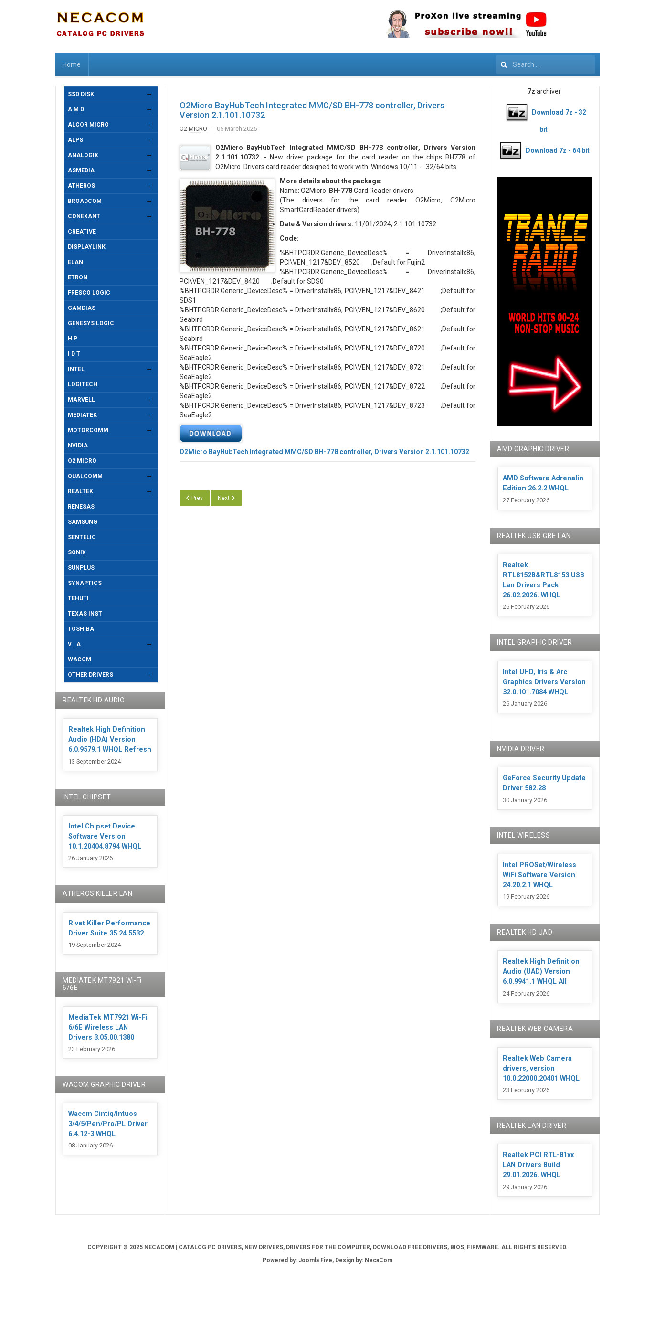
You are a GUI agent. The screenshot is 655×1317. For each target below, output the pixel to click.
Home (72, 64)
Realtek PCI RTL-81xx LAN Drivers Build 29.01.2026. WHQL (538, 1165)
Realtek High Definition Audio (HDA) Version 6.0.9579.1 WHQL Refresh (109, 739)
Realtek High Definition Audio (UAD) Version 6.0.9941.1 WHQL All (541, 971)
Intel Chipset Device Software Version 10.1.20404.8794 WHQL (104, 836)
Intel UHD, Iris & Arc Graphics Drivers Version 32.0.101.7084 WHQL (544, 682)
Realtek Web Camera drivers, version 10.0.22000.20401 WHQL (541, 1068)
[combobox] (545, 64)
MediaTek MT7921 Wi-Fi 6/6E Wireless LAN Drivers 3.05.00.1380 (108, 1027)
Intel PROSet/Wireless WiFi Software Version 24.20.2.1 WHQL (539, 875)
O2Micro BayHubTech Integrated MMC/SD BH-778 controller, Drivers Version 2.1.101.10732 (312, 110)
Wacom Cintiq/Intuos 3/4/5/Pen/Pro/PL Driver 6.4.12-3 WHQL (108, 1124)
